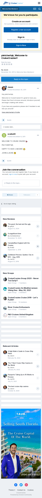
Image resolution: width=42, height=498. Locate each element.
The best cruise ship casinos (18, 386)
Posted (17, 90)
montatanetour (15, 236)
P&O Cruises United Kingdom (20, 314)
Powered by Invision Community (21, 495)
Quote (9, 120)
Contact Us (21, 490)
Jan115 (12, 259)
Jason (6, 70)
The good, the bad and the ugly (19, 224)
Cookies (30, 490)
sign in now (13, 174)
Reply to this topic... (12, 183)
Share (10, 194)
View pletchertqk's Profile (11, 112)
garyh (12, 226)
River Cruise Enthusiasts (19, 307)
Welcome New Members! (25, 72)
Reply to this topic (21, 79)
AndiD (12, 247)
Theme (12, 490)
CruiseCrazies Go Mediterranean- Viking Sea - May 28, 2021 (23, 289)
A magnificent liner (14, 233)
